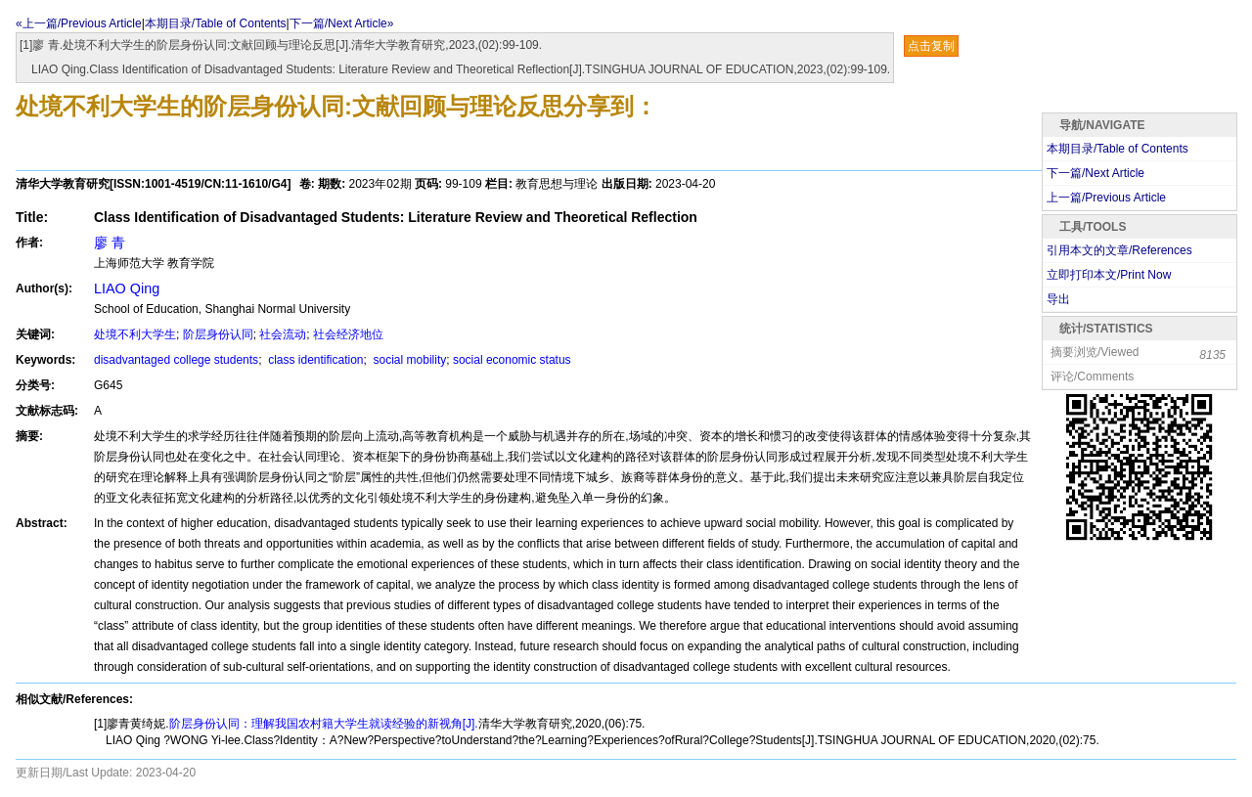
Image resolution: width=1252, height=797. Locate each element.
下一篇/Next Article (1095, 173)
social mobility (408, 360)
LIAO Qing (126, 288)
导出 (1058, 299)
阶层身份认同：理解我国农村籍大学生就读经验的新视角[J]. (323, 724)
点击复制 (931, 46)
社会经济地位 (348, 334)
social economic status (512, 360)
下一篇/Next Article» (342, 23)
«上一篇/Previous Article (79, 23)
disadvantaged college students (176, 360)
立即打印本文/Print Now (1109, 275)
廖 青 (109, 242)
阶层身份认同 (218, 334)
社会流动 (282, 334)
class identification (314, 360)
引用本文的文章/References (1119, 250)
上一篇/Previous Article (1106, 197)
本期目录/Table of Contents (216, 23)
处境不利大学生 (135, 334)
